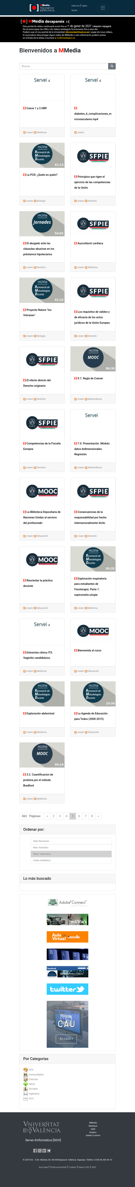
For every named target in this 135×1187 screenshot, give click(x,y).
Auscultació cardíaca (88, 243)
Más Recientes (41, 841)
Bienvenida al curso (87, 650)
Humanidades (36, 1074)
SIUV (94, 1167)
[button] (10, 593)
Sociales (33, 1088)
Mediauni (93, 1126)
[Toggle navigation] (103, 8)
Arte (31, 1069)
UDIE (93, 1129)
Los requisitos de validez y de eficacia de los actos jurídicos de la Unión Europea (92, 317)
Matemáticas (95, 398)
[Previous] (47, 816)
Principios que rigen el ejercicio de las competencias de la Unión (92, 182)
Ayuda (74, 10)
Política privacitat (58, 1167)
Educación (42, 535)
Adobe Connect (93, 1135)
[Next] (98, 816)
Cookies (72, 1167)
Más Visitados (40, 847)
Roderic (93, 1132)
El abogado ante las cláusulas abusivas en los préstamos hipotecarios (38, 249)
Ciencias (33, 1079)
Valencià (75, 6)
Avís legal (43, 1167)
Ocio (31, 1098)
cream (29, 132)
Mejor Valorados (42, 854)
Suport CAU (83, 1167)
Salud (32, 1084)
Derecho (92, 200)
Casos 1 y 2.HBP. (35, 108)
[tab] (67, 1069)
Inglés (84, 6)
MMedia (93, 1123)
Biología (41, 200)
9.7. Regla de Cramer (88, 378)
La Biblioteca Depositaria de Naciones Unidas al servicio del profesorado (42, 517)
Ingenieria (34, 1093)
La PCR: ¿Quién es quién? (40, 175)
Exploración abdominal (38, 713)
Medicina (42, 132)
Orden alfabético (42, 860)
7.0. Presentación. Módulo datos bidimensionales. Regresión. (92, 449)
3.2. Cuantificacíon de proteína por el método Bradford (38, 780)
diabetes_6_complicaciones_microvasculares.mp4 (93, 114)
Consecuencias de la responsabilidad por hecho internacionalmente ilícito (90, 517)
